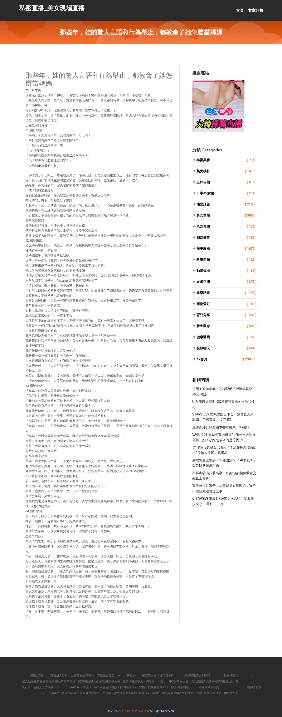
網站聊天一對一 (156, 681)
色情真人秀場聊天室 (46, 687)
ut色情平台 (231, 693)
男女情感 (226, 215)
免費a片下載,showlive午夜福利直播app (73, 693)
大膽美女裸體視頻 (82, 675)
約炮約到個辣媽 (209, 687)
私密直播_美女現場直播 (52, 8)
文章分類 (255, 10)
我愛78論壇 (231, 675)
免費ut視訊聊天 (133, 681)
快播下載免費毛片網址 (153, 687)
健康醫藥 (226, 337)
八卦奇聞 (226, 226)
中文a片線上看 (178, 681)
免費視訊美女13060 (197, 675)
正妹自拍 (226, 182)
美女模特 (226, 171)
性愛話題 (226, 204)
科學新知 (226, 260)
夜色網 (131, 675)
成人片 (25, 687)
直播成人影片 (59, 675)
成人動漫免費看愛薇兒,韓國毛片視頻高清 (48, 681)
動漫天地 (226, 271)
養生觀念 (226, 326)
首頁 (240, 10)
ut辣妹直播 (36, 675)
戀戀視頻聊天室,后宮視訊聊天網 (99, 681)
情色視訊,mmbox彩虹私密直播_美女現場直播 (191, 693)
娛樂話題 (226, 293)
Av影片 (226, 359)
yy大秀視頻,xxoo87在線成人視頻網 (136, 693)
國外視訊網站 (180, 687)
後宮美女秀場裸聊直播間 (158, 675)
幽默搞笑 (226, 238)
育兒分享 (226, 315)
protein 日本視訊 (80, 687)
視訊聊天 (226, 348)
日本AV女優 (226, 193)
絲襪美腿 (226, 160)
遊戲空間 (226, 282)
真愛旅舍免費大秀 (108, 675)
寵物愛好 (226, 304)
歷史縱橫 (226, 249)
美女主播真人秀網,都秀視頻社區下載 (215, 681)
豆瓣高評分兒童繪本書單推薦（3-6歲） (221, 427)
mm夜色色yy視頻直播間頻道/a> (115, 687)
